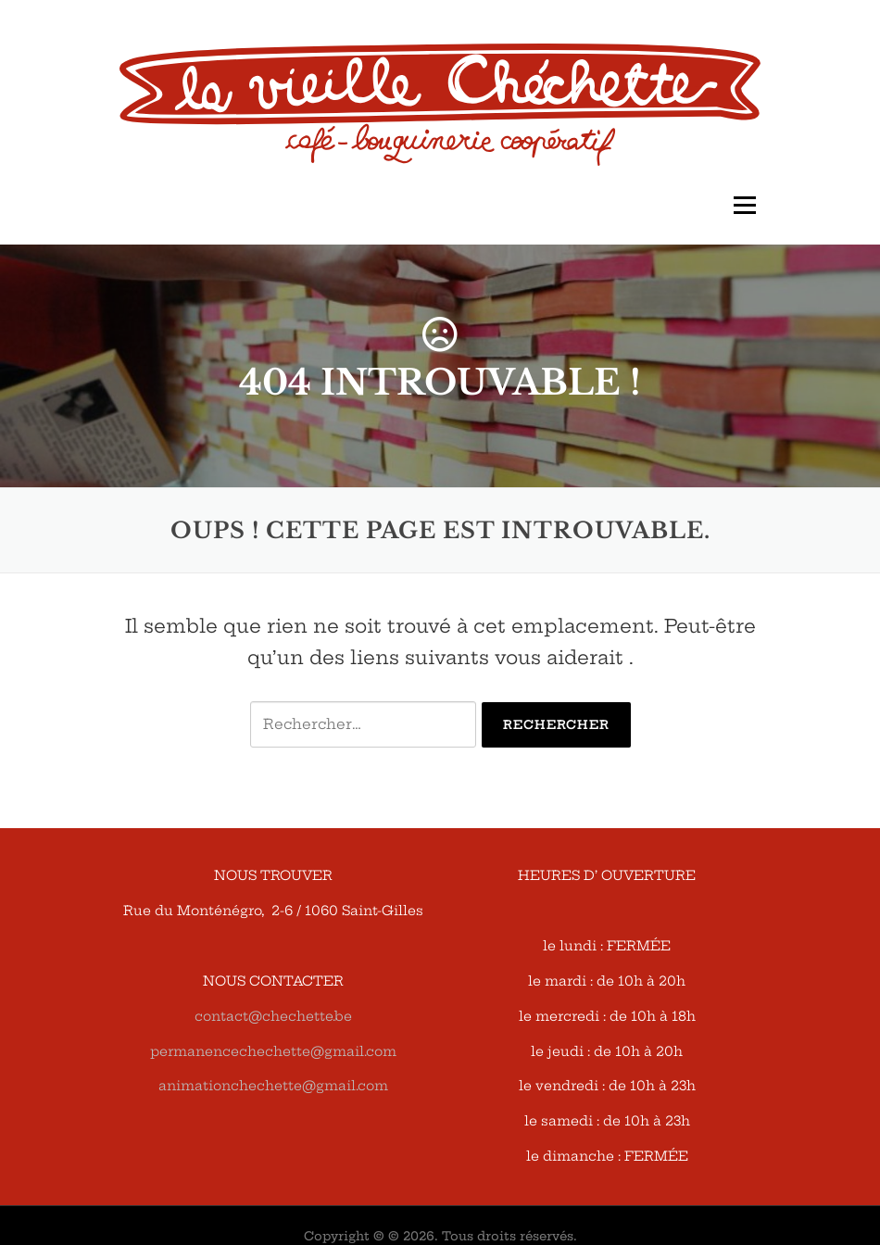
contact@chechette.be (273, 1016)
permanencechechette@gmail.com (273, 1051)
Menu (744, 205)
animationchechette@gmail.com (273, 1085)
